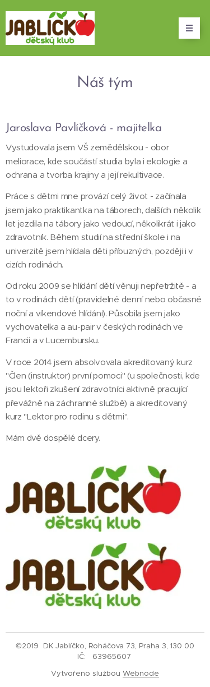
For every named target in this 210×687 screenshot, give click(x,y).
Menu (186, 28)
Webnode (141, 673)
